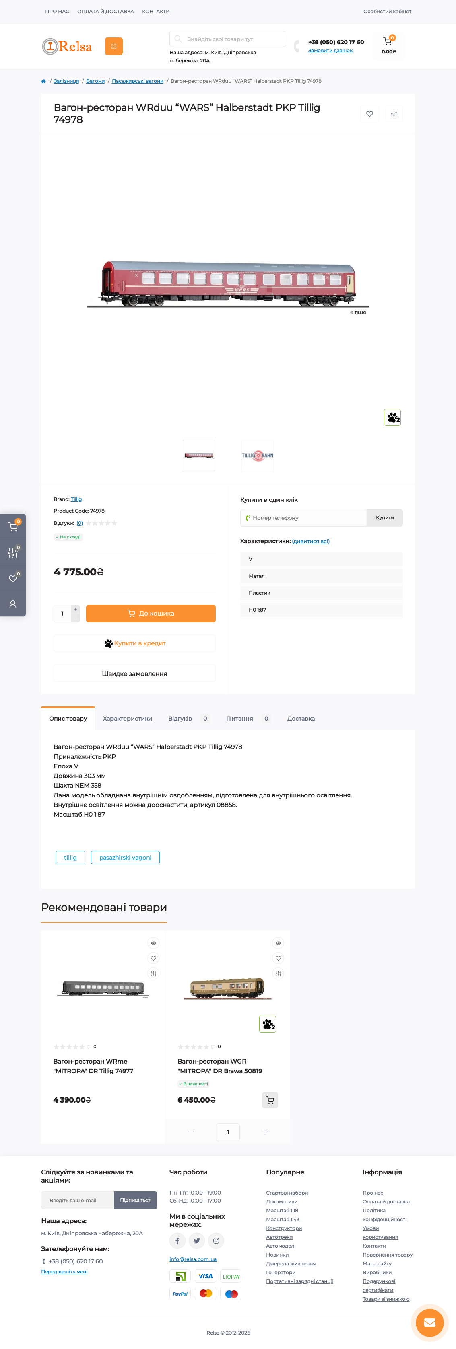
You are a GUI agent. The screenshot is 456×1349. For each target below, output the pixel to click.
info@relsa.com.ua (193, 1259)
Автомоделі (280, 1246)
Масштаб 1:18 (282, 1210)
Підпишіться (135, 1200)
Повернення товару (388, 1255)
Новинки (277, 1255)
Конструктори (284, 1228)
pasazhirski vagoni (125, 857)
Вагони (95, 81)
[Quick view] (153, 943)
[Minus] (75, 618)
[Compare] (153, 973)
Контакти (156, 11)
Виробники (377, 1272)
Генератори (280, 1272)
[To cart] (270, 1100)
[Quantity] (62, 613)
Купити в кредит (134, 644)
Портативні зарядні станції (299, 1281)
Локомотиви (281, 1202)
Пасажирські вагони (137, 81)
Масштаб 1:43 (282, 1219)
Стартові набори (287, 1193)
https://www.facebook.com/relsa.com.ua (177, 1241)
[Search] (178, 39)
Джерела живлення (291, 1264)
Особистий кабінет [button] (387, 11)
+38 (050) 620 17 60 (336, 42)
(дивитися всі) (311, 541)
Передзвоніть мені (64, 1272)
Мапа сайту (377, 1264)
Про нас (57, 11)
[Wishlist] (153, 958)
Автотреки (279, 1237)
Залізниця (66, 81)
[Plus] (75, 609)
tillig (70, 857)
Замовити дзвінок (330, 50)
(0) (79, 523)
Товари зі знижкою (386, 1299)
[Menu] (114, 46)
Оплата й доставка (105, 11)
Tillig (76, 499)
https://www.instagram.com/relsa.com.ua (216, 1241)
